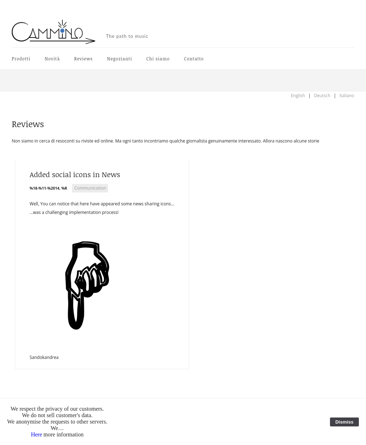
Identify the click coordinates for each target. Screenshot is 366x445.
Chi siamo (157, 58)
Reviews (83, 58)
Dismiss (344, 422)
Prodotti (21, 58)
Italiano (346, 95)
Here (36, 434)
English (298, 95)
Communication (90, 188)
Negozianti (119, 58)
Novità (52, 58)
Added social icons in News (75, 174)
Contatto (194, 58)
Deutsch (322, 95)
